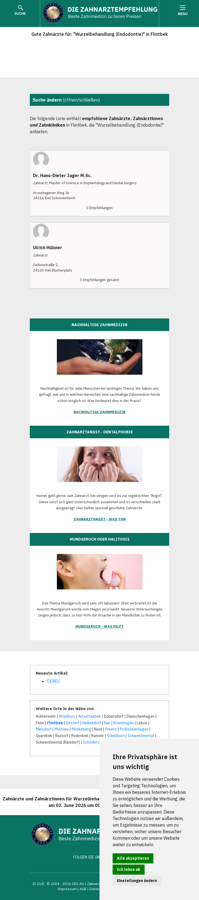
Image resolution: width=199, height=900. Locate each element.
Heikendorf (91, 722)
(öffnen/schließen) (66, 100)
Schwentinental (141, 735)
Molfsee (61, 729)
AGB (83, 889)
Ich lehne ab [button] (128, 869)
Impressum (67, 889)
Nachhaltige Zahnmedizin (99, 412)
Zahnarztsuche (99, 883)
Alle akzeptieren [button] (133, 858)
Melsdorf (43, 729)
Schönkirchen (94, 742)
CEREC (53, 681)
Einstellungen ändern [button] (137, 880)
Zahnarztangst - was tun (99, 519)
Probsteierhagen (134, 729)
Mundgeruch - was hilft (99, 626)
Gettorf (72, 722)
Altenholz (67, 716)
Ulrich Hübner (47, 247)
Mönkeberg (81, 729)
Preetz (111, 729)
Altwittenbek (89, 716)
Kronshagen (123, 722)
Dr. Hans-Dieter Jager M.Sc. (62, 175)
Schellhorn (116, 735)
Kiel (107, 722)
